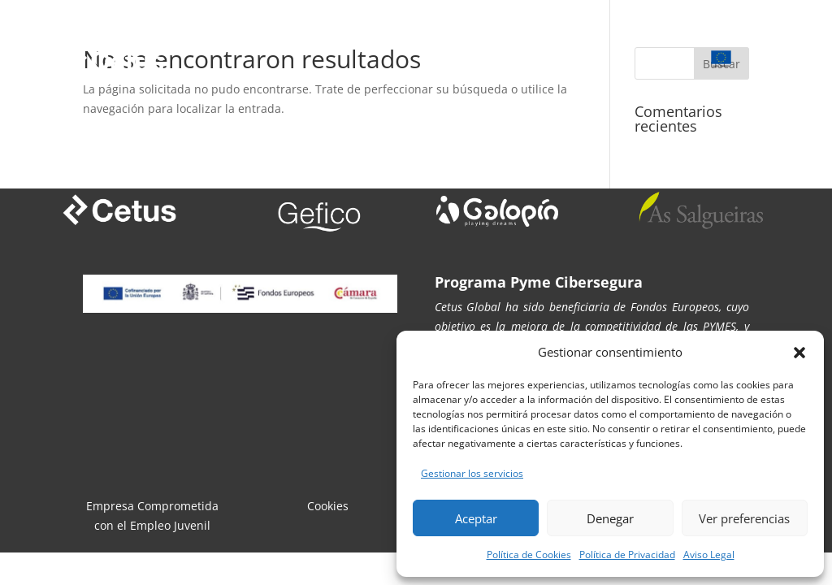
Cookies (328, 506)
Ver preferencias (744, 518)
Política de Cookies (529, 554)
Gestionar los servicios (472, 473)
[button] (799, 352)
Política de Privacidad (627, 554)
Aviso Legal (708, 554)
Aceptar (476, 518)
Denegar (610, 518)
